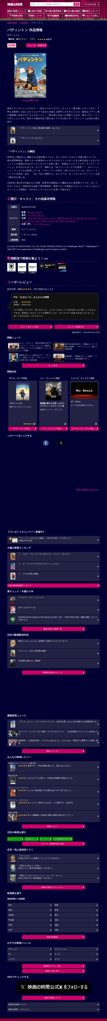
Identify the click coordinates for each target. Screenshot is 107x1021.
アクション (12, 949)
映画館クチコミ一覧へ (53, 966)
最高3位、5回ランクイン (17, 39)
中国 (10, 925)
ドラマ (32, 39)
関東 (56, 905)
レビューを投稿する (76, 327)
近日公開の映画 (72, 11)
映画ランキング (90, 11)
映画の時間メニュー (16, 11)
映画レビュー (52, 826)
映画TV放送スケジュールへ (53, 887)
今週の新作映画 (53, 11)
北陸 (56, 920)
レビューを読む (90, 15)
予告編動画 (53, 15)
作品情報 (24, 23)
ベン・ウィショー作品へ (53, 429)
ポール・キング (35, 212)
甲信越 (11, 920)
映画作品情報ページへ (17, 1004)
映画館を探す (16, 15)
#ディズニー (45, 839)
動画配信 (41, 45)
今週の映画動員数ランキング (19, 585)
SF (9, 954)
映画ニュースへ (52, 751)
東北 (56, 915)
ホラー (57, 959)
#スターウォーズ (14, 839)
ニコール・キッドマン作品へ (83, 429)
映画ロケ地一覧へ (52, 971)
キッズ (57, 954)
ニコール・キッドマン (38, 218)
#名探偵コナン (31, 839)
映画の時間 (12, 23)
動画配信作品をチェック (53, 672)
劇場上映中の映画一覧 (53, 629)
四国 (56, 925)
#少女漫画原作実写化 (61, 839)
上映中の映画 (35, 11)
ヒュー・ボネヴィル (58, 218)
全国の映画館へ (52, 937)
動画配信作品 (72, 15)
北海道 (11, 915)
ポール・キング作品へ (22, 429)
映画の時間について (53, 998)
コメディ (12, 959)
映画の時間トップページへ (19, 1009)
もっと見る (52, 365)
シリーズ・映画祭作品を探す (53, 844)
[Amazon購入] (30, 100)
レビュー (30, 45)
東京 (10, 905)
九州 (10, 930)
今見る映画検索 (90, 4)
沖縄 (56, 930)
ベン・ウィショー (42, 224)
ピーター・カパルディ (66, 221)
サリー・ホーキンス (78, 218)
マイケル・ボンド (36, 215)
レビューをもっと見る (29, 327)
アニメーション (61, 949)
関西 (10, 910)
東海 (56, 910)
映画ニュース (35, 15)
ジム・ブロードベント (45, 221)
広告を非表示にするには (87, 489)
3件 (44, 39)
